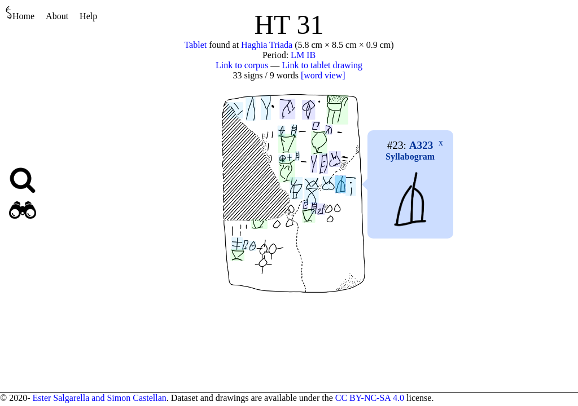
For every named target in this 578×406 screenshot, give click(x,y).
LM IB (303, 55)
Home (20, 13)
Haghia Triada (266, 45)
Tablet (195, 45)
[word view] (323, 75)
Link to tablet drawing (322, 65)
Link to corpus (242, 65)
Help (88, 16)
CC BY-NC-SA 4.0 (369, 398)
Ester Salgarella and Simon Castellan (99, 398)
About (57, 16)
